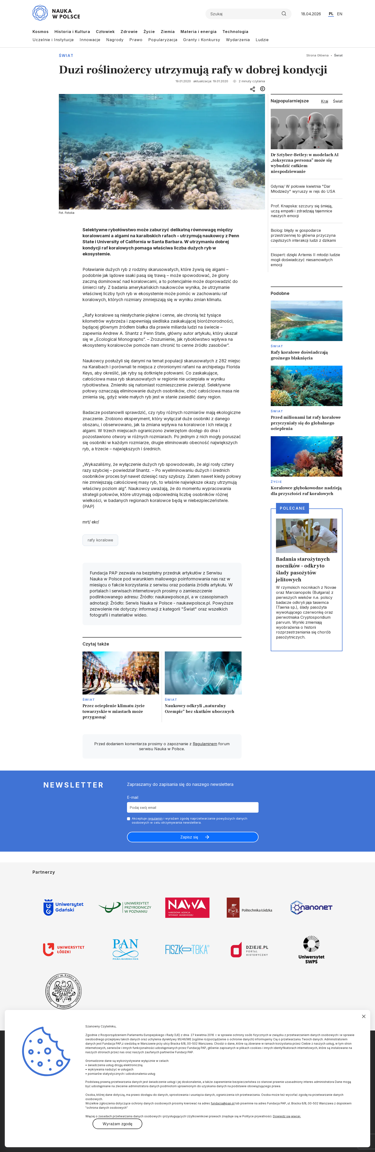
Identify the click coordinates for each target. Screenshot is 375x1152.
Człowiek (105, 31)
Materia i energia (199, 31)
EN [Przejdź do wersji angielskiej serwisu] (339, 13)
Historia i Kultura (72, 31)
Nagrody (115, 39)
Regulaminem (205, 743)
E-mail (132, 797)
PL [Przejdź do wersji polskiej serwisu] (331, 13)
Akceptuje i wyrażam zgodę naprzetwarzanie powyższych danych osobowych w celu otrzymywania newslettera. (189, 820)
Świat (66, 55)
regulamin (155, 818)
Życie (149, 31)
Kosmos (41, 31)
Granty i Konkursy (201, 39)
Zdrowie (129, 31)
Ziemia (168, 31)
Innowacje (90, 39)
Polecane (292, 508)
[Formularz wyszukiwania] (248, 14)
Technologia (235, 31)
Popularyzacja (162, 39)
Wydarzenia (238, 39)
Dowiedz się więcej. (287, 1116)
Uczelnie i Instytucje (53, 39)
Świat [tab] (337, 101)
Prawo (136, 39)
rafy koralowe (100, 540)
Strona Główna (317, 55)
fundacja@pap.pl (223, 1103)
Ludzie (262, 39)
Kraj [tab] (324, 101)
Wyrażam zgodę (117, 1123)
